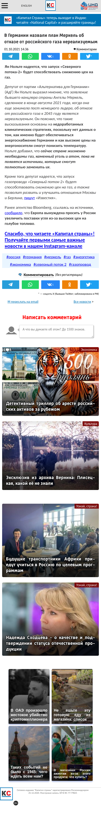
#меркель (52, 256)
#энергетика (83, 256)
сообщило (13, 212)
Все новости (82, 302)
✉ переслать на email (22, 302)
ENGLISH (26, 5)
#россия (13, 256)
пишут (29, 197)
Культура (90, 424)
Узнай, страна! (86, 506)
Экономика (89, 350)
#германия (32, 256)
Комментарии (86, 49)
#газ (67, 256)
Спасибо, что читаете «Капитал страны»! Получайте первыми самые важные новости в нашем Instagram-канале (50, 239)
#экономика (20, 264)
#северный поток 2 (50, 264)
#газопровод (80, 264)
